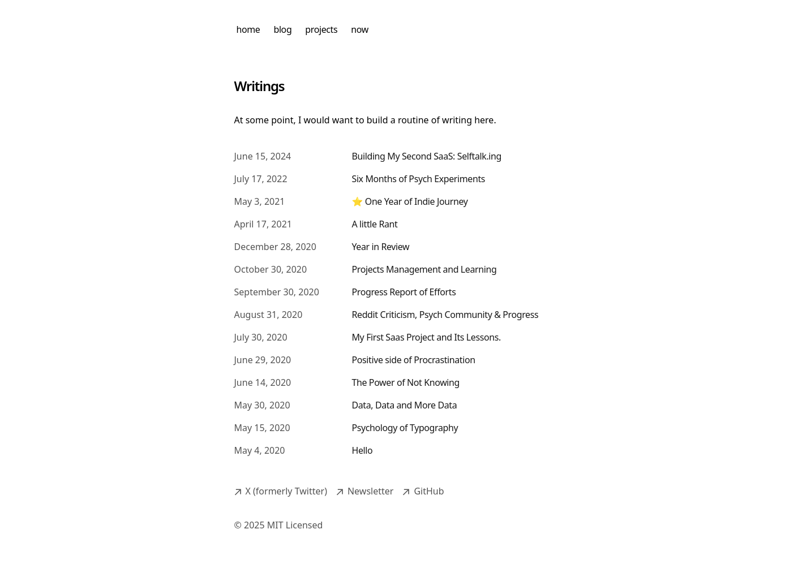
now (359, 29)
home (248, 29)
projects (321, 29)
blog (282, 29)
